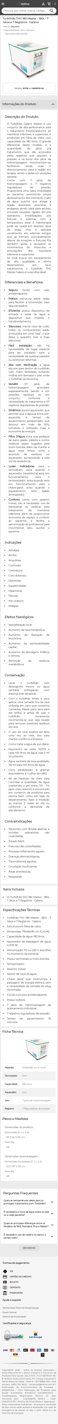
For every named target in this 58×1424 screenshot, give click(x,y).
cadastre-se (38, 88)
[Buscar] (51, 10)
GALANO (15, 26)
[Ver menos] (29, 1248)
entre (25, 88)
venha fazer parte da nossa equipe (21, 1308)
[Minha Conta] (43, 4)
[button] (29, 1202)
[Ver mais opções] (55, 4)
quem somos (9, 1312)
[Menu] (3, 4)
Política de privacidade (14, 1316)
